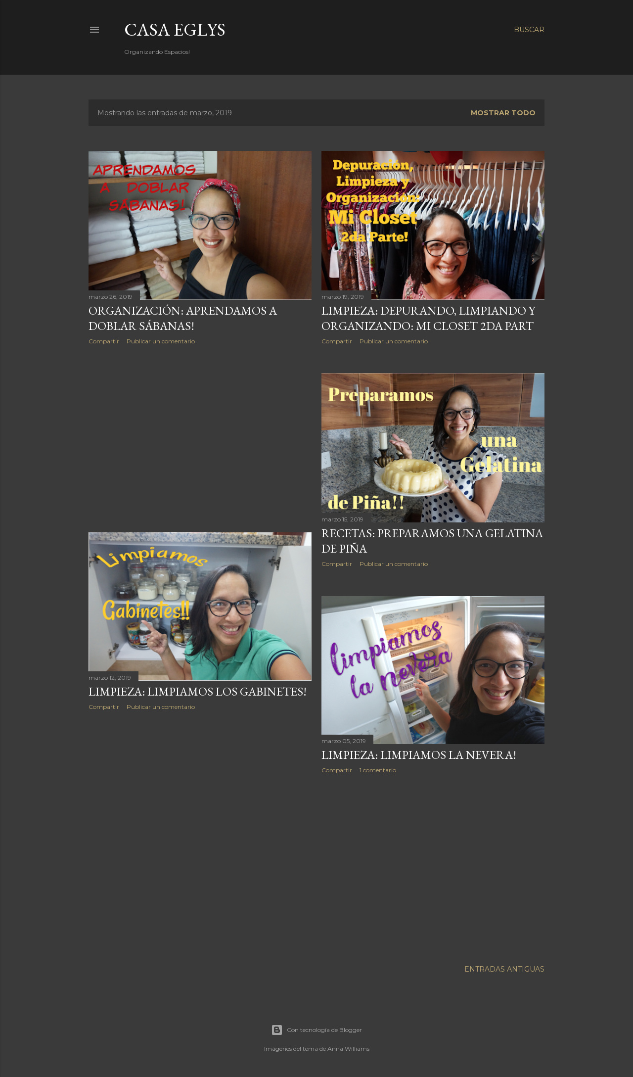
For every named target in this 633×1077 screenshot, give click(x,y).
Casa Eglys (175, 29)
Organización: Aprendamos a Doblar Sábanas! (183, 318)
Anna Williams (348, 1048)
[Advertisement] (200, 439)
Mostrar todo (503, 112)
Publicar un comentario (161, 341)
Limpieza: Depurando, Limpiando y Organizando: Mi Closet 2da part (428, 318)
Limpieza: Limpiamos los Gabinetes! (198, 691)
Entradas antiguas (504, 969)
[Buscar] (529, 30)
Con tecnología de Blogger (316, 1030)
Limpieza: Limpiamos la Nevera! (418, 754)
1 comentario (378, 770)
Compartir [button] (104, 341)
